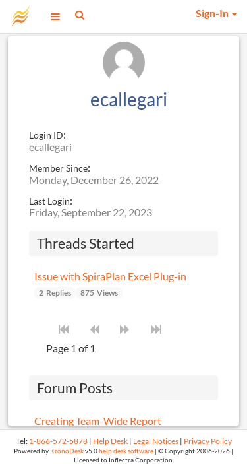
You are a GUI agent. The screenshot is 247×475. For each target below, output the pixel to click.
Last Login (49, 200)
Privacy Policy (208, 441)
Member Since (58, 168)
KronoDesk (67, 451)
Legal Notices (155, 441)
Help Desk (110, 441)
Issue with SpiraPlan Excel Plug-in (110, 276)
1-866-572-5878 (58, 441)
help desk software (126, 451)
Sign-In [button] (216, 13)
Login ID (46, 135)
